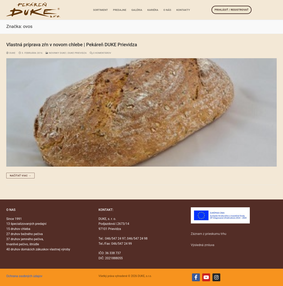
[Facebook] (196, 277)
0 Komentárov (100, 53)
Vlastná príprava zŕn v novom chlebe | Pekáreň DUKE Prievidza (71, 44)
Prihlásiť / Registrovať (231, 9)
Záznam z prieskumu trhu (208, 234)
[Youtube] (206, 277)
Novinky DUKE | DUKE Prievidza (66, 53)
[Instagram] (216, 277)
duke (11, 53)
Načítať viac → (20, 175)
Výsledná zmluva (202, 245)
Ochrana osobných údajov (24, 276)
